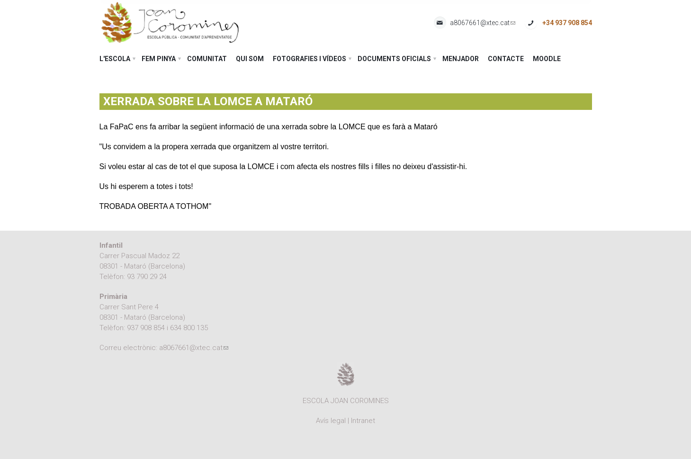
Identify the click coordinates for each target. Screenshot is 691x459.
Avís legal (331, 420)
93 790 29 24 (147, 276)
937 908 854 (146, 328)
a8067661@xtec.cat (482, 23)
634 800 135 (189, 328)
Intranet (363, 420)
